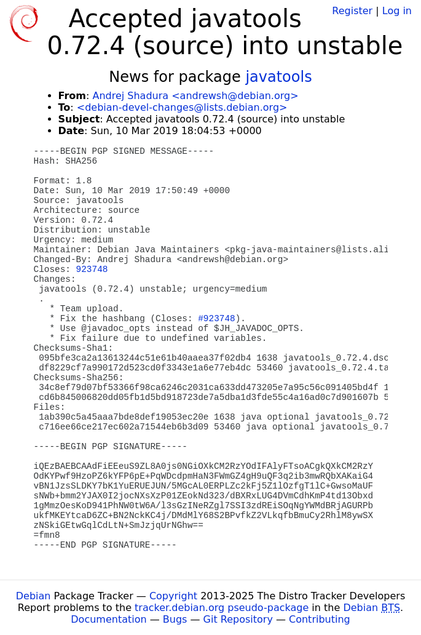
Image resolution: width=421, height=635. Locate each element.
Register (352, 11)
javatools (278, 77)
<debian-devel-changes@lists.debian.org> (182, 107)
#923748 (216, 319)
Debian (33, 596)
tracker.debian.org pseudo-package (222, 607)
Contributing (319, 619)
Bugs (175, 619)
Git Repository (238, 619)
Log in (397, 11)
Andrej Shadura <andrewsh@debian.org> (195, 96)
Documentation (108, 619)
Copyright (173, 596)
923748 (92, 269)
